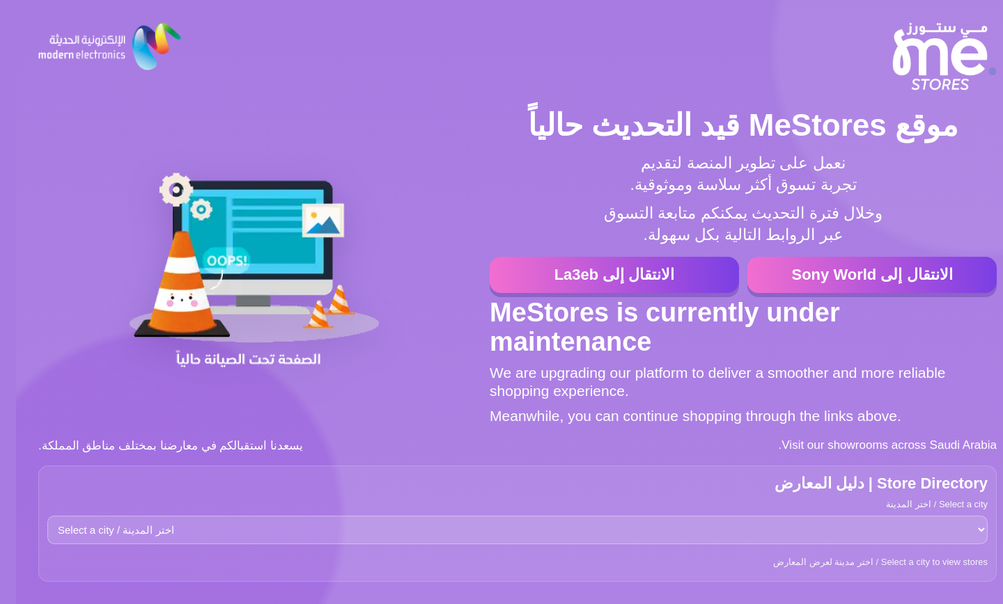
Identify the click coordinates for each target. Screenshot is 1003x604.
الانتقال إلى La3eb (598, 274)
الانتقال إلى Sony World (855, 274)
